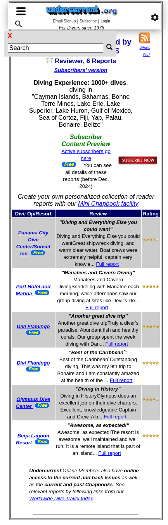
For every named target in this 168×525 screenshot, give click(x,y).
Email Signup (64, 21)
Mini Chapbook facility (108, 203)
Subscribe (88, 21)
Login (105, 21)
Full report (107, 264)
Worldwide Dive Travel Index (61, 498)
